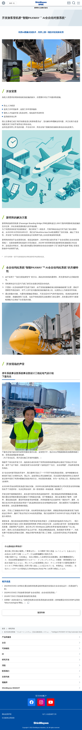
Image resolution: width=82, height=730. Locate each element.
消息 (4, 665)
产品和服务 (6, 637)
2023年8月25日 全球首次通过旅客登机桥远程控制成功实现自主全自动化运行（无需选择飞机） (41, 587)
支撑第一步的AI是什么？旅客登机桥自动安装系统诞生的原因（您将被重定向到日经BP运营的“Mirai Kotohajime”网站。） (42, 601)
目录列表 (5, 677)
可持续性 (5, 648)
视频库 (4, 682)
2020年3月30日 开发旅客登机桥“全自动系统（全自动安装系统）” (30, 593)
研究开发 (5, 660)
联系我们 (5, 671)
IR (3, 654)
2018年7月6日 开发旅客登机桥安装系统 (20, 596)
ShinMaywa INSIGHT (11, 688)
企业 (4, 643)
